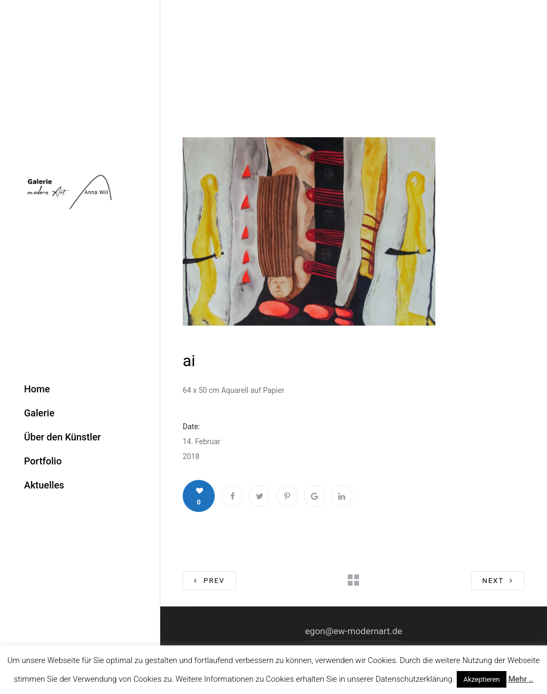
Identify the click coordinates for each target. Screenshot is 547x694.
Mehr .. (520, 679)
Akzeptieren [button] (481, 679)
